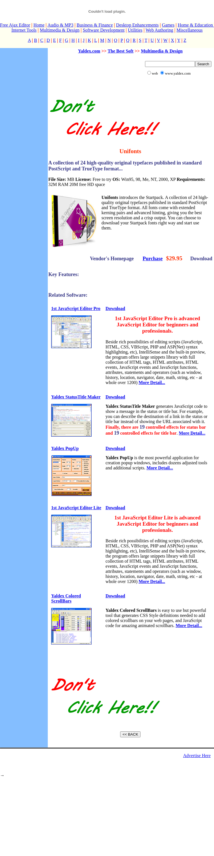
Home (38, 25)
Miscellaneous (189, 30)
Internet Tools (23, 30)
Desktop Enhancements (137, 25)
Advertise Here (197, 755)
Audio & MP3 (60, 25)
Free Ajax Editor (15, 25)
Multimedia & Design (59, 30)
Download (115, 308)
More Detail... (152, 382)
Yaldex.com (89, 51)
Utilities (135, 30)
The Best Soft (121, 51)
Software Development (104, 30)
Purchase (153, 258)
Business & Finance (95, 25)
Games (168, 25)
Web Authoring (159, 30)
